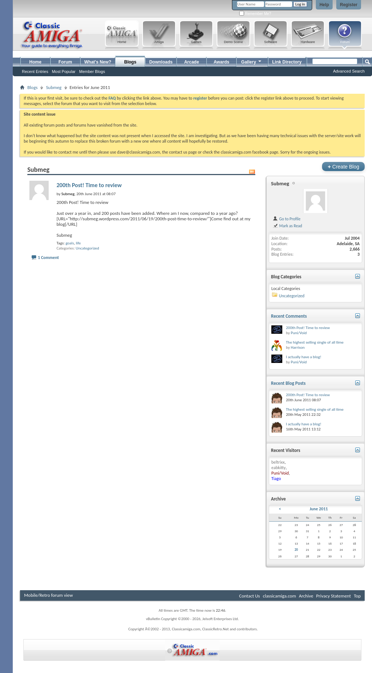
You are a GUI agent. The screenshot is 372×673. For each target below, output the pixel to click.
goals (70, 243)
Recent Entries (35, 71)
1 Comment (48, 257)
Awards (221, 62)
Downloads (161, 62)
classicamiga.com (279, 596)
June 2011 (319, 508)
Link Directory (287, 62)
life (78, 243)
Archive (306, 596)
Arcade (191, 62)
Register (348, 4)
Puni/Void (299, 332)
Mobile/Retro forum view (48, 595)
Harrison (298, 347)
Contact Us (249, 596)
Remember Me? (255, 14)
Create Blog (343, 166)
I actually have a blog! (303, 357)
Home (35, 62)
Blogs (130, 62)
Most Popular (63, 71)
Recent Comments (289, 316)
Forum (65, 62)
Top (357, 596)
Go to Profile (286, 218)
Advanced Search (349, 71)
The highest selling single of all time (315, 342)
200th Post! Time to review (89, 185)
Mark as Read (287, 225)
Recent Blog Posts (288, 383)
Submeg (54, 87)
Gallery (251, 61)
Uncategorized (87, 248)
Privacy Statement (333, 596)
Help (324, 4)
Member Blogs (92, 71)
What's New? (97, 62)
